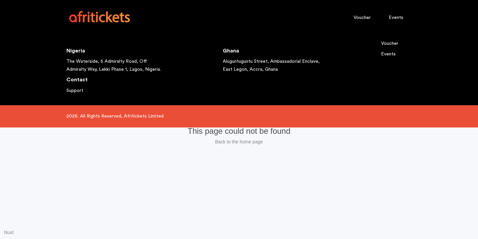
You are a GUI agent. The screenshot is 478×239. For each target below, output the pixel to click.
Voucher (362, 17)
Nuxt (9, 232)
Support (74, 90)
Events (396, 17)
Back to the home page (239, 141)
